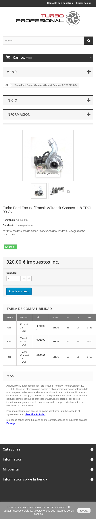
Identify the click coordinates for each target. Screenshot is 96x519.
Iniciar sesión (83, 3)
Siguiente (68, 191)
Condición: (9, 225)
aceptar (84, 510)
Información (18, 114)
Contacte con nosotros (60, 3)
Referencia (9, 220)
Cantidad (11, 273)
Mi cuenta (11, 469)
